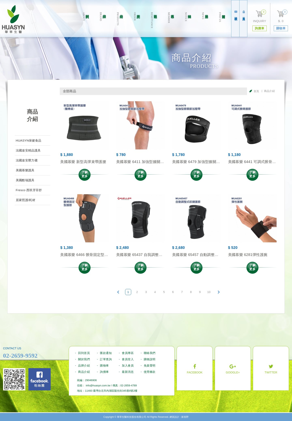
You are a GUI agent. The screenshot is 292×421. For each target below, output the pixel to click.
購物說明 (150, 359)
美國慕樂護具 (25, 170)
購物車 (104, 365)
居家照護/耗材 (25, 200)
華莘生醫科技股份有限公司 (13, 19)
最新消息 (204, 24)
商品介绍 (119, 24)
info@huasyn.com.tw (98, 385)
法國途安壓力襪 (27, 160)
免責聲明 (150, 365)
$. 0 (280, 21)
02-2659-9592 (20, 355)
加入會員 (128, 365)
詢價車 (104, 371)
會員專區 (170, 24)
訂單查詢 (136, 24)
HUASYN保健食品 (28, 140)
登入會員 (243, 13)
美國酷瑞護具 (25, 180)
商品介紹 (84, 371)
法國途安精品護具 (28, 150)
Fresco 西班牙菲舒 (29, 190)
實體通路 (221, 24)
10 (208, 292)
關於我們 (85, 24)
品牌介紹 (102, 24)
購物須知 (187, 24)
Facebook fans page (39, 379)
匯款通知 (153, 24)
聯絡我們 (235, 13)
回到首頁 (84, 353)
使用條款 (150, 371)
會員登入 (128, 359)
